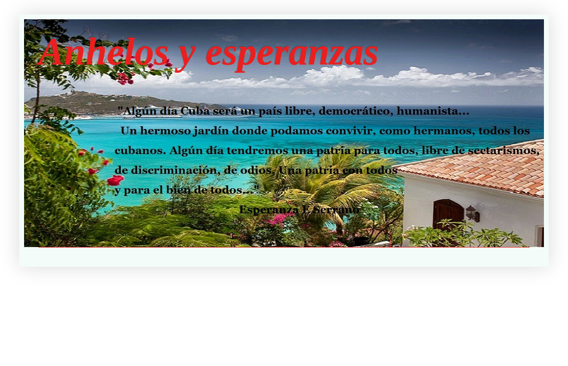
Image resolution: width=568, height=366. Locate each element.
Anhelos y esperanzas (209, 51)
